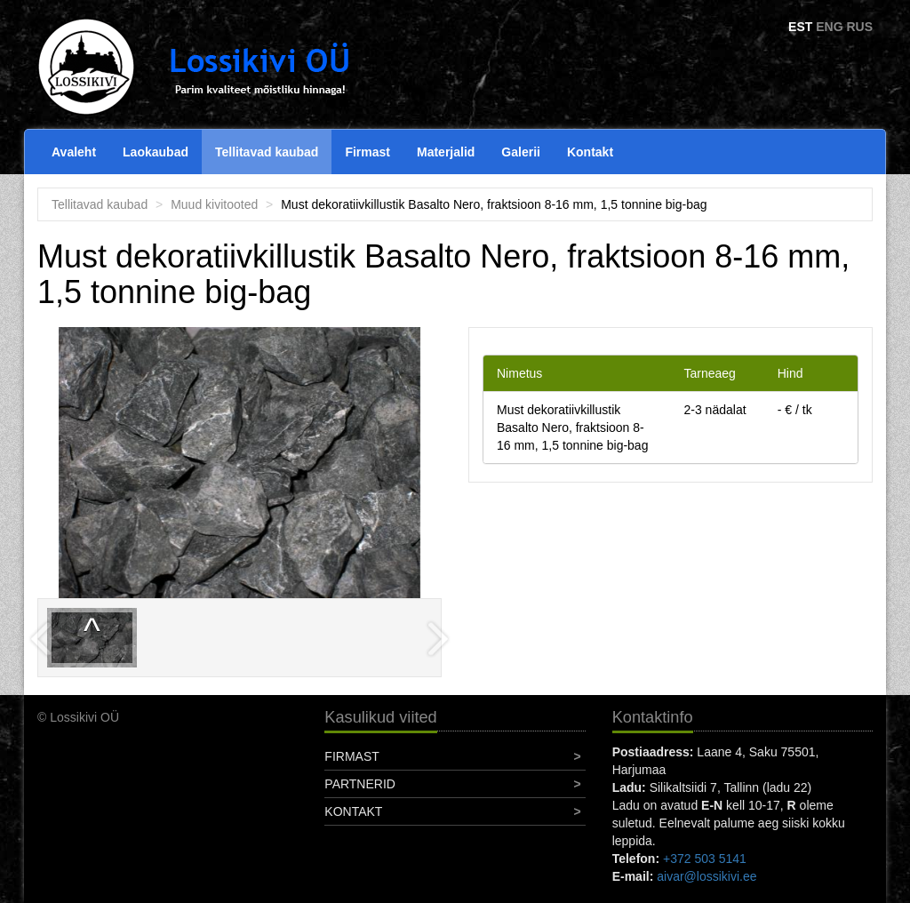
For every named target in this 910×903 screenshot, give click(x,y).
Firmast (367, 152)
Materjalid (446, 152)
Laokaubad (155, 152)
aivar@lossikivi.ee (706, 876)
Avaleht (74, 152)
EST (800, 27)
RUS (859, 27)
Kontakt (590, 152)
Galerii (520, 152)
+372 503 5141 (704, 858)
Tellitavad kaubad (266, 152)
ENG (829, 27)
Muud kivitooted (214, 204)
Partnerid (359, 784)
